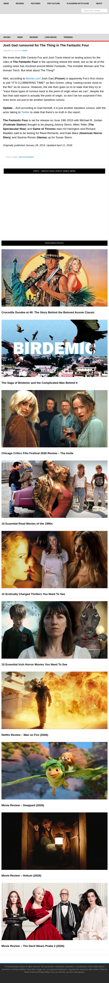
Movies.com (33, 78)
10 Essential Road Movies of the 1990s (27, 523)
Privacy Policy (44, 972)
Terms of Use (29, 972)
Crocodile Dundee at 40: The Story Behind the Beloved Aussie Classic (48, 312)
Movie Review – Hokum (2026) (21, 875)
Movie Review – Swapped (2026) (22, 805)
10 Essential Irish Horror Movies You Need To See (34, 664)
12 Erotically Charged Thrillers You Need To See (33, 594)
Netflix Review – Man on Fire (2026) (24, 734)
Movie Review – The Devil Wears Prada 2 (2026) (32, 945)
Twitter (25, 112)
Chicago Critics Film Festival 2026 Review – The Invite (37, 453)
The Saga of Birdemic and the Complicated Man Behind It (39, 382)
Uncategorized (26, 157)
